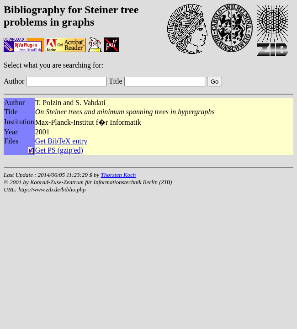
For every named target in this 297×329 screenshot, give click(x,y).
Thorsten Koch (118, 174)
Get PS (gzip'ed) (59, 150)
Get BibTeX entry (61, 141)
